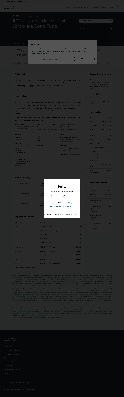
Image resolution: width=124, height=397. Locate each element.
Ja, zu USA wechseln (62, 202)
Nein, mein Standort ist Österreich (62, 206)
